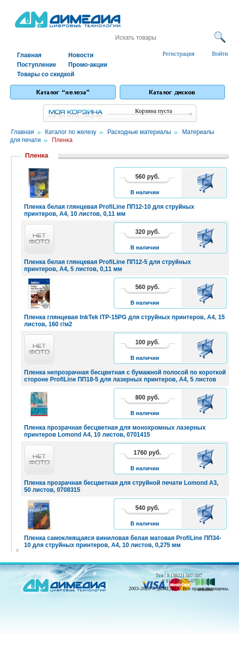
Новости (80, 55)
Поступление (36, 64)
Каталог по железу (71, 132)
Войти (220, 53)
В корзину (207, 183)
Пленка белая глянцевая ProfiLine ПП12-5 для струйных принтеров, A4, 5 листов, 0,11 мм (107, 265)
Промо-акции (87, 64)
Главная (29, 55)
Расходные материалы (139, 132)
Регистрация (178, 53)
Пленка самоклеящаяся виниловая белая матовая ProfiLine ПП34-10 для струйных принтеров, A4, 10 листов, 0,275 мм (122, 542)
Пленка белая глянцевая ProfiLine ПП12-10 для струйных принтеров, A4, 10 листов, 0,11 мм (109, 210)
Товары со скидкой (42, 74)
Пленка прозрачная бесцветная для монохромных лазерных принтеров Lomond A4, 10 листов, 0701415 (114, 431)
